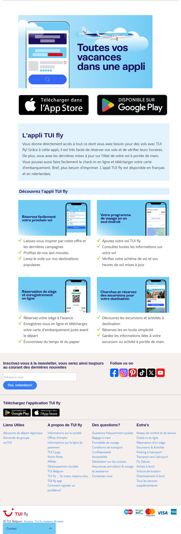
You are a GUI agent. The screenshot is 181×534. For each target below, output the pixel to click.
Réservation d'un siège (151, 442)
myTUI (7, 442)
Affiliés (52, 461)
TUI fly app (55, 481)
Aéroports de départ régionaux (22, 433)
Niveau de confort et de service (156, 433)
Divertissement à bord (151, 476)
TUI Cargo (54, 452)
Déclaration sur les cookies (109, 461)
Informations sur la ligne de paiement (65, 445)
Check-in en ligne (147, 437)
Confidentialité (101, 452)
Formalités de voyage (105, 442)
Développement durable (63, 466)
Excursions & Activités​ (150, 447)
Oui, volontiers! (20, 385)
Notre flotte (55, 456)
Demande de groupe (16, 437)
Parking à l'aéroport (149, 452)
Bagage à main (101, 437)
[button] (29, 528)
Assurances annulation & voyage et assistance (112, 468)
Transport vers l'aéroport (152, 456)
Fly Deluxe (143, 461)
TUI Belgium (55, 471)
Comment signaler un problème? (61, 487)
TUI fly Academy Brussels (49, 521)
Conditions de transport (107, 447)
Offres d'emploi (57, 437)
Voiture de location (149, 471)
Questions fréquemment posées (112, 433)
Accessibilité (99, 456)
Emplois (28, 521)
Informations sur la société (64, 433)
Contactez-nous (102, 476)
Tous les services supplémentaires (147, 483)
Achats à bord (145, 466)
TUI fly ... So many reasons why (68, 476)
